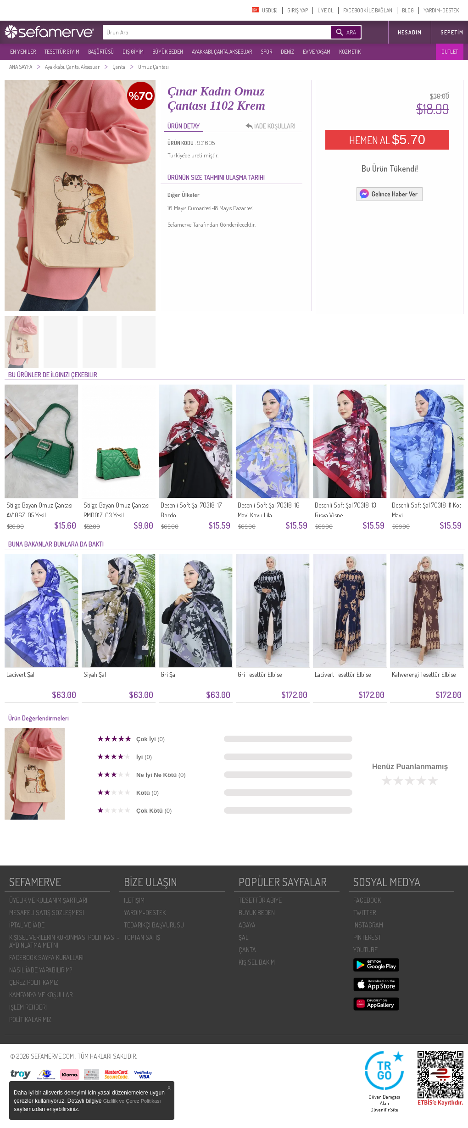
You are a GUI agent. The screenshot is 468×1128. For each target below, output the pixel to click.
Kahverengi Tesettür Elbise (424, 674)
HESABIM (410, 32)
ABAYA (247, 925)
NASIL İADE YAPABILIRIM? (40, 970)
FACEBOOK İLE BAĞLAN (367, 10)
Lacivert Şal (20, 674)
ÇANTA (247, 950)
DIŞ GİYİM (133, 51)
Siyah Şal (95, 674)
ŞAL (243, 937)
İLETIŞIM (134, 900)
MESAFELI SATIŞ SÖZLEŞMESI (46, 912)
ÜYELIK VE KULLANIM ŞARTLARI (48, 900)
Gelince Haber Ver (388, 193)
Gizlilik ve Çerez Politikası (132, 1101)
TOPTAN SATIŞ (142, 937)
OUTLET (449, 51)
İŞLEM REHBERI (28, 1007)
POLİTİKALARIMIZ (30, 1019)
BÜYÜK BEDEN (167, 51)
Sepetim (451, 32)
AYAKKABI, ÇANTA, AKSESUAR (222, 51)
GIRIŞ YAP (297, 10)
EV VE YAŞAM (316, 51)
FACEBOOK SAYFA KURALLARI (46, 957)
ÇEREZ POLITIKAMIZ (33, 982)
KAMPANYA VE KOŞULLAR (40, 995)
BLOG (408, 10)
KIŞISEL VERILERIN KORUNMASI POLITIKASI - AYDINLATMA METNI (64, 941)
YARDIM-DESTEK (441, 10)
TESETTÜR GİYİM (62, 51)
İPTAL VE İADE (27, 925)
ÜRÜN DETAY (183, 126)
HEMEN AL (387, 139)
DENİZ (287, 51)
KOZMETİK (350, 51)
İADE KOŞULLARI (273, 126)
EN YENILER (23, 51)
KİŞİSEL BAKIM (257, 962)
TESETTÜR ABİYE (260, 900)
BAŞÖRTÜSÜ (101, 51)
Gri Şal (169, 674)
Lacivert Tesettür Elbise (343, 674)
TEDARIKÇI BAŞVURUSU (154, 925)
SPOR (266, 51)
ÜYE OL (326, 10)
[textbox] (203, 32)
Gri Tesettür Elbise (260, 674)
